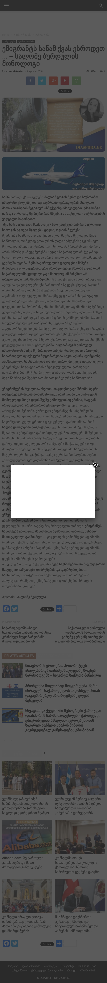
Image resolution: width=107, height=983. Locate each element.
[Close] (95, 465)
